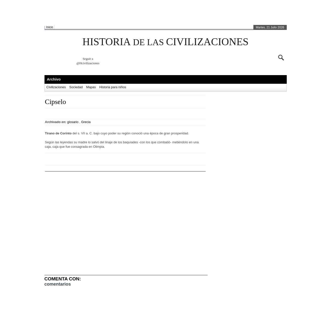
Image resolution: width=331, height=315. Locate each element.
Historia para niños (112, 87)
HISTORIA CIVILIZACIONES (166, 41)
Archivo (54, 79)
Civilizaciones (56, 87)
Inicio (49, 27)
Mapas (91, 87)
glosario (73, 122)
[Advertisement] (164, 12)
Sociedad (76, 87)
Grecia (85, 122)
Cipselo (55, 101)
